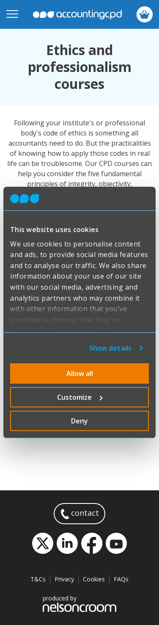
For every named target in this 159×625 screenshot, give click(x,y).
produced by (79, 603)
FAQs (121, 579)
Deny (79, 421)
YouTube (116, 543)
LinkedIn (67, 543)
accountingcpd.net (77, 14)
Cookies (94, 579)
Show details (110, 348)
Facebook (91, 543)
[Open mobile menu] (12, 14)
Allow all (79, 373)
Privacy (64, 579)
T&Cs (38, 579)
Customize (80, 397)
